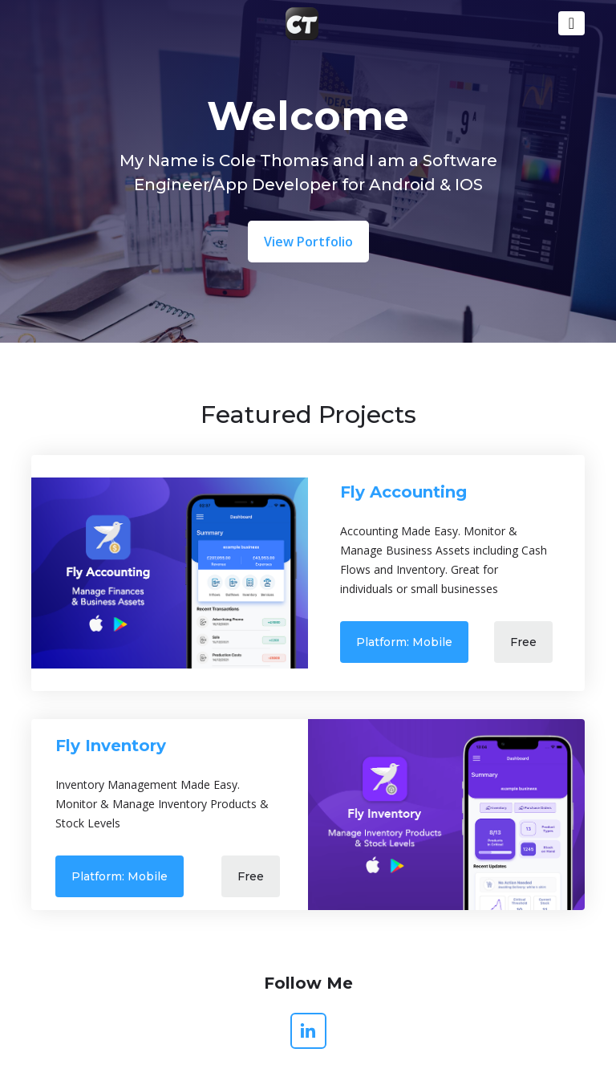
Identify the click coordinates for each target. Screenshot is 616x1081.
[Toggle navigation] (571, 23)
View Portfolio (308, 241)
